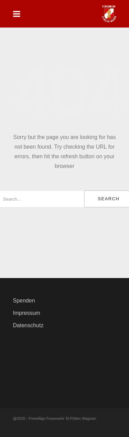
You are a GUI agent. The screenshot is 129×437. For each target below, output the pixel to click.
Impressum (26, 313)
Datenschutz (28, 325)
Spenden (24, 300)
